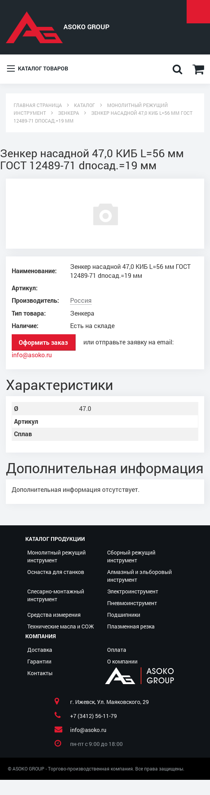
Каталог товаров (37, 69)
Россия (81, 300)
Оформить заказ (43, 342)
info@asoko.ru (32, 355)
